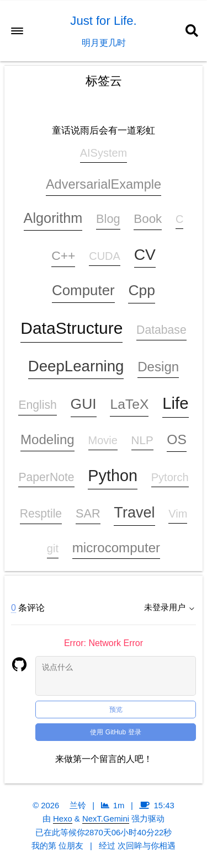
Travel (134, 512)
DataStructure (71, 328)
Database (161, 329)
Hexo (62, 818)
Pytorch (170, 477)
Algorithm (53, 218)
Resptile (41, 513)
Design (158, 366)
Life (175, 403)
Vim (177, 514)
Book (148, 219)
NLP (142, 440)
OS (177, 439)
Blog (108, 219)
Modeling (47, 439)
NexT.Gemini (105, 818)
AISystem (104, 153)
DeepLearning (76, 366)
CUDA (104, 256)
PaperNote (46, 477)
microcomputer (116, 547)
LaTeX (129, 404)
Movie (103, 440)
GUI (84, 404)
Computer (83, 290)
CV (145, 254)
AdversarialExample (103, 184)
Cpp (141, 290)
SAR (88, 513)
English (37, 404)
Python (112, 475)
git (53, 548)
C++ (63, 255)
